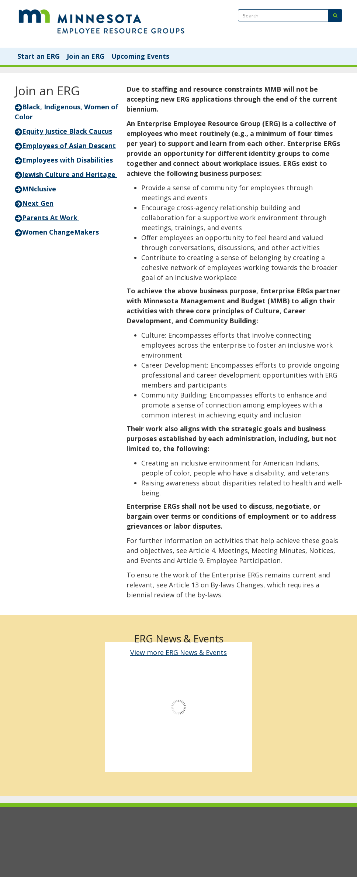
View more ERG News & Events (178, 652)
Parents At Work (49, 217)
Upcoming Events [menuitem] (140, 56)
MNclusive (39, 188)
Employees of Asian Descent (65, 145)
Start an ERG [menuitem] (38, 56)
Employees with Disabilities (64, 160)
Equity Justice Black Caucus (63, 131)
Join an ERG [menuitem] (85, 56)
